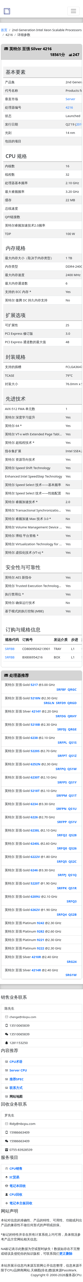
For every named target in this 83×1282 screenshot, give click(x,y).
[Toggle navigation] (73, 11)
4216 (69, 107)
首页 (4, 30)
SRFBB (10, 649)
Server (70, 99)
